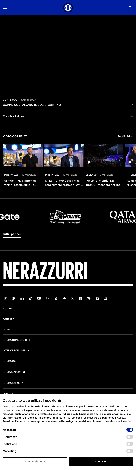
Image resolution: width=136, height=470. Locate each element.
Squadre (8, 319)
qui (25, 417)
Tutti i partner (12, 234)
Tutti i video (125, 136)
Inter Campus (11, 383)
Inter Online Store (15, 340)
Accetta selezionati (35, 461)
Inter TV (8, 329)
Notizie (7, 308)
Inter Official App (14, 350)
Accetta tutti (101, 461)
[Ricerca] (130, 8)
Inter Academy (12, 372)
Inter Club (9, 361)
